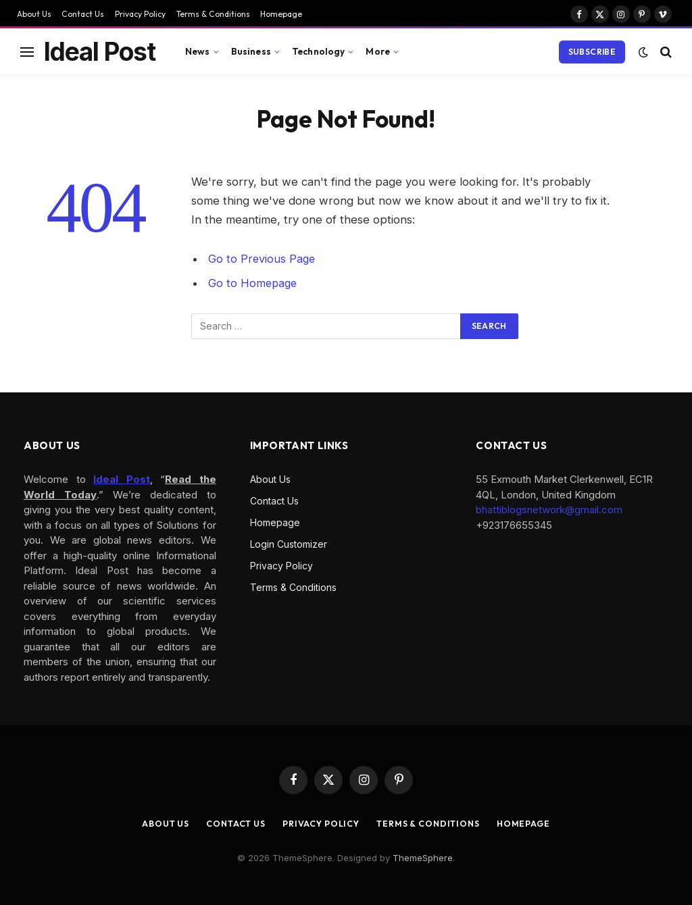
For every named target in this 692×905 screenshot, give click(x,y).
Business (251, 51)
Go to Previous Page (262, 258)
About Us (34, 14)
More (378, 51)
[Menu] (27, 51)
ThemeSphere (423, 857)
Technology (318, 51)
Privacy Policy (140, 14)
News (197, 51)
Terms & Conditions (213, 14)
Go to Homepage (253, 283)
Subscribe (592, 52)
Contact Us (82, 14)
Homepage (281, 14)
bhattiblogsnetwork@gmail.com (549, 509)
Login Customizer (288, 544)
